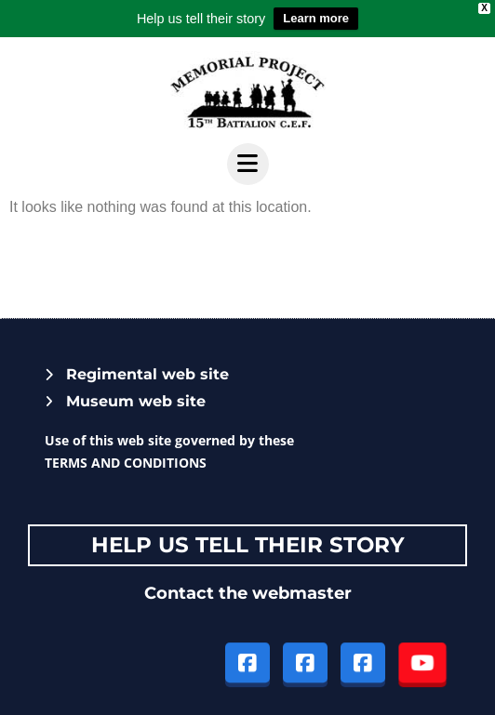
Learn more (316, 18)
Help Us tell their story (248, 545)
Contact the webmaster (248, 593)
